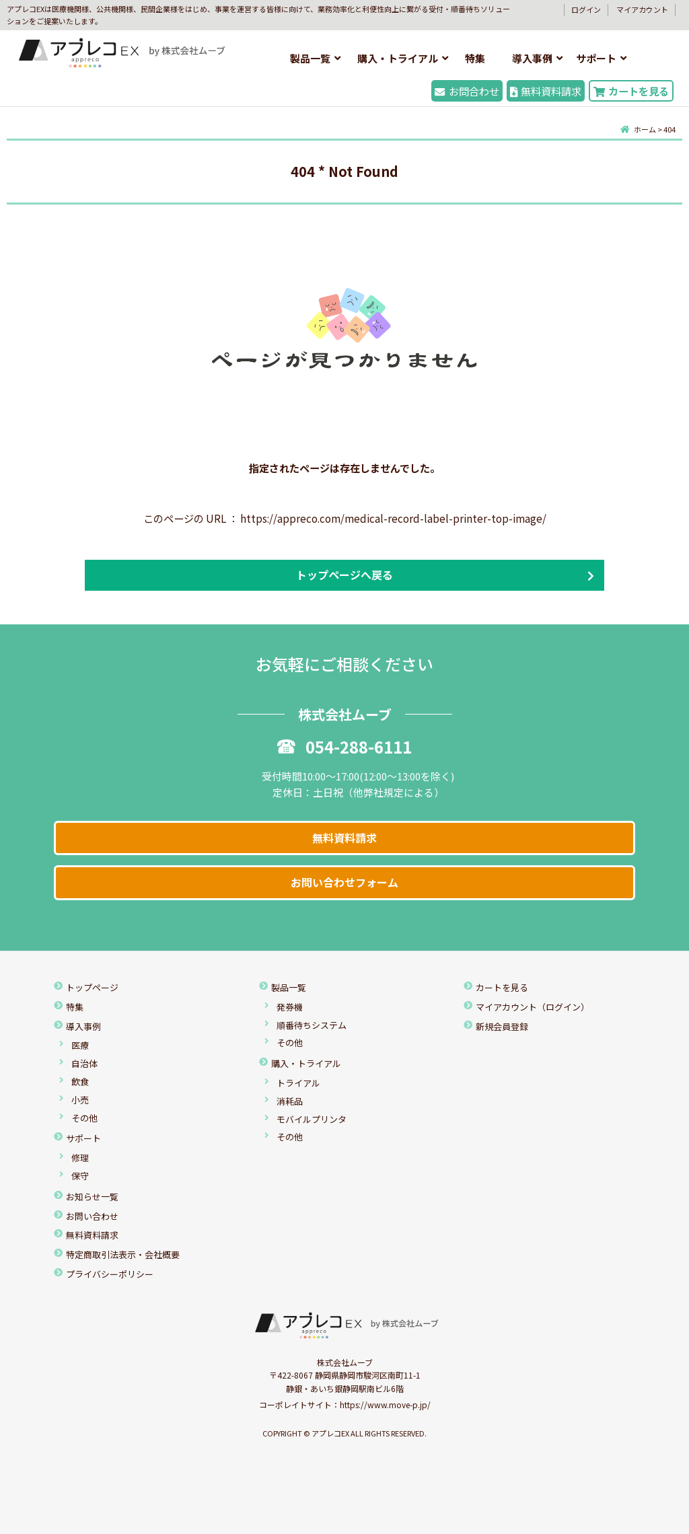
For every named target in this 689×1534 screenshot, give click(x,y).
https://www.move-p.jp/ (385, 1404)
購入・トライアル (397, 58)
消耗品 (290, 1101)
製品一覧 (310, 58)
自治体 (84, 1063)
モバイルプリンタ (312, 1119)
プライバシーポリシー (109, 1274)
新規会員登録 (502, 1026)
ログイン (586, 9)
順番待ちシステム (312, 1025)
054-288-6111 (344, 746)
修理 (80, 1157)
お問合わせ (467, 90)
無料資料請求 (545, 90)
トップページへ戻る (344, 575)
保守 (80, 1175)
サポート (596, 58)
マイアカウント (642, 9)
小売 (80, 1099)
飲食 (80, 1081)
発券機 (290, 1006)
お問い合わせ (92, 1216)
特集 (475, 58)
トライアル (298, 1082)
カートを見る (631, 90)
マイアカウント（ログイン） (532, 1006)
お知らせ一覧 (92, 1196)
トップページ (92, 987)
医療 (80, 1045)
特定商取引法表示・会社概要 (123, 1254)
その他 (84, 1117)
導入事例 (532, 58)
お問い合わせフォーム (344, 882)
